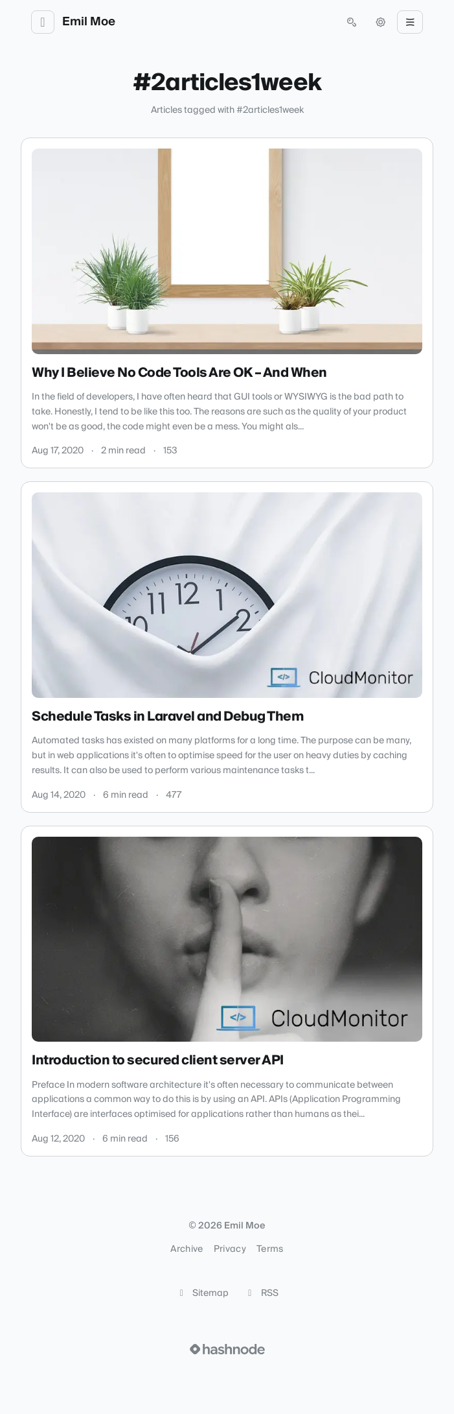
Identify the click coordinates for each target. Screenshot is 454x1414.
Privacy (230, 1249)
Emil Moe (88, 22)
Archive (186, 1249)
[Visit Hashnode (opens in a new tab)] (227, 1349)
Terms (270, 1249)
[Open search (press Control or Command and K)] (351, 22)
